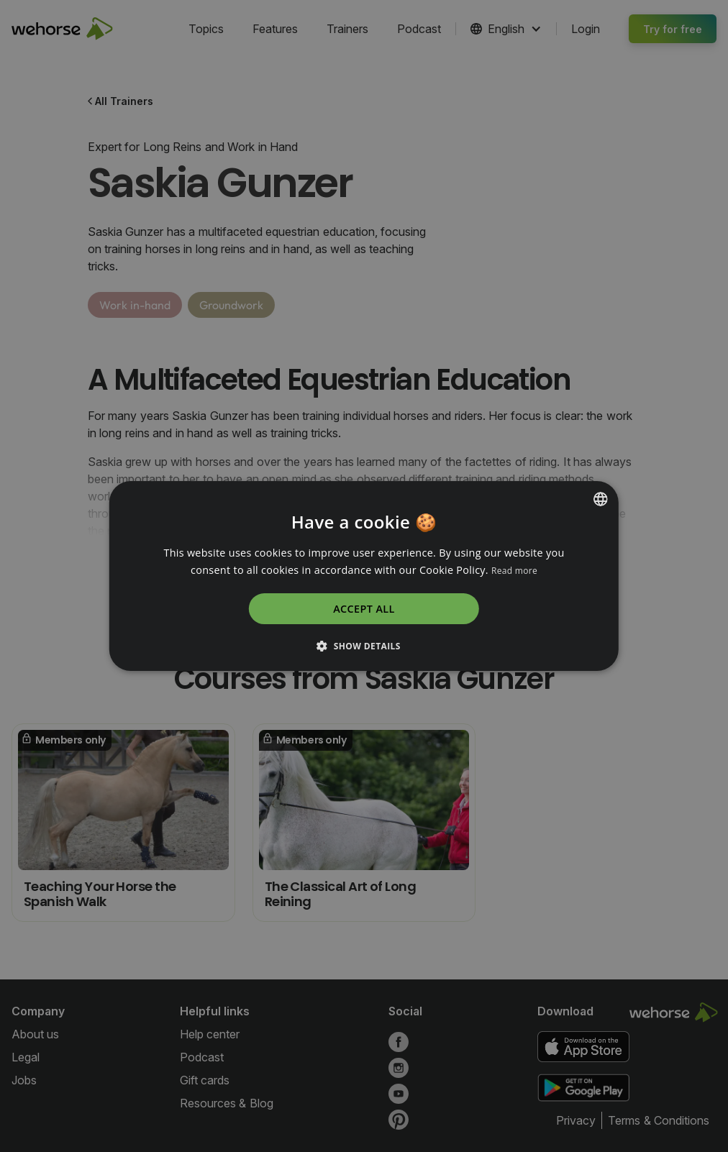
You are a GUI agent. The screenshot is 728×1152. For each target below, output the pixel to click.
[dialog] (364, 576)
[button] (364, 646)
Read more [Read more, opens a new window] (514, 570)
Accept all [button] (364, 609)
